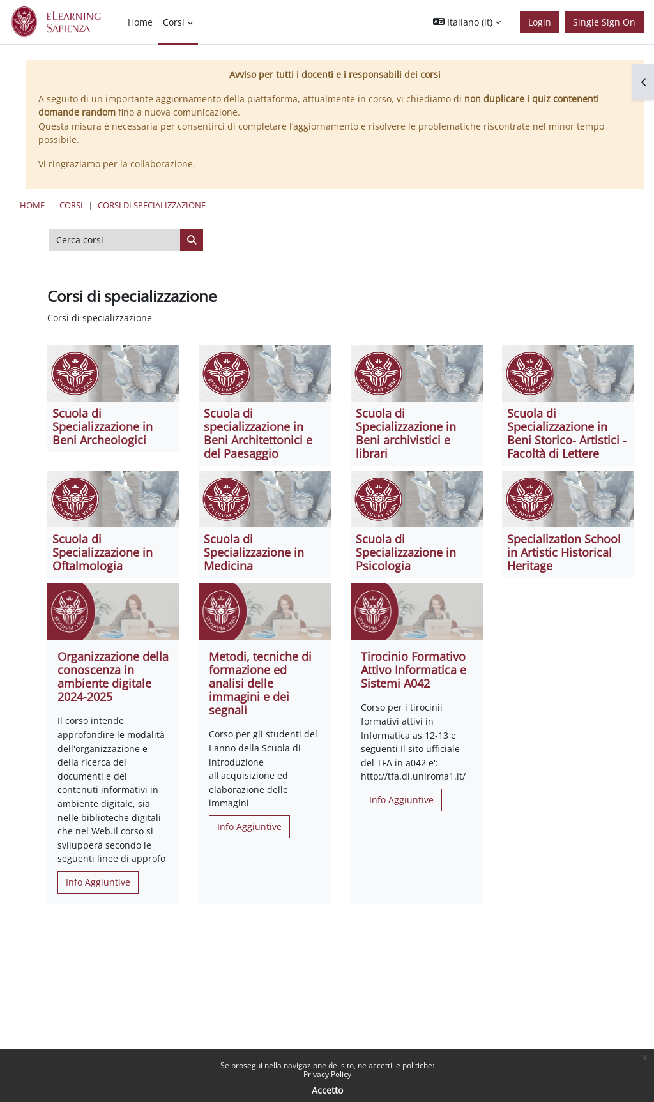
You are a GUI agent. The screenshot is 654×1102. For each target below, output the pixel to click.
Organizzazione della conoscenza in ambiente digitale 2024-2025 (113, 676)
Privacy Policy (327, 1074)
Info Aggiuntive (98, 882)
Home (32, 205)
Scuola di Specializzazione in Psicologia (406, 552)
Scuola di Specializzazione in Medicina (254, 552)
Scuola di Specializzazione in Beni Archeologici (102, 426)
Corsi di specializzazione (152, 205)
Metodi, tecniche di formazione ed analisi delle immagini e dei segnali (260, 683)
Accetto (327, 1090)
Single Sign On (604, 22)
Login (539, 22)
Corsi (71, 205)
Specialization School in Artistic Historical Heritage (564, 552)
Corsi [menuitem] (174, 22)
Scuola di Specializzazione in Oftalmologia (102, 552)
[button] (467, 22)
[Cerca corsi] (115, 240)
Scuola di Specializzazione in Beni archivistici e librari (406, 433)
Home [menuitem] (140, 22)
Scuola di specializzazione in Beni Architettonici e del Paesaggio (258, 433)
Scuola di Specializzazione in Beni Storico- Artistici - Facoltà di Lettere (567, 433)
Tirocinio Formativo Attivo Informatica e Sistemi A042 (413, 670)
